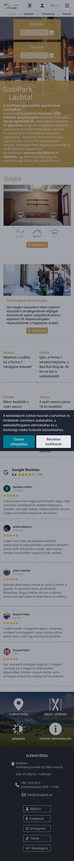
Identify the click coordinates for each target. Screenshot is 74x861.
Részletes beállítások (53, 441)
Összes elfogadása (19, 441)
